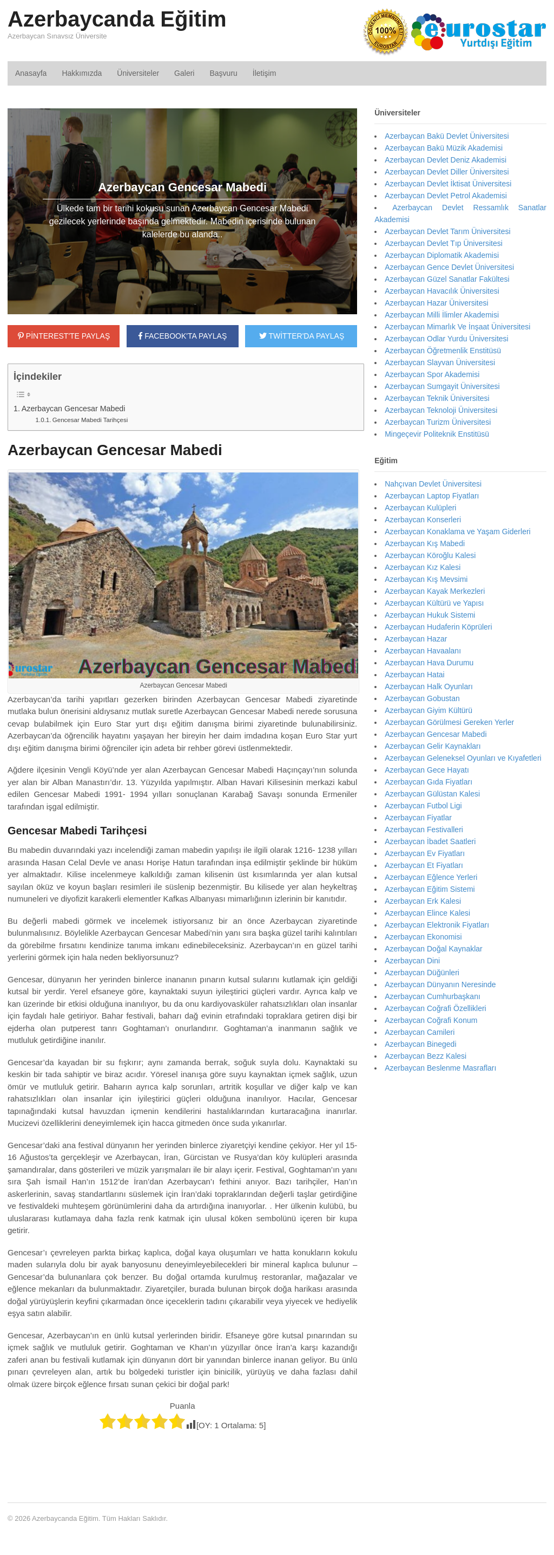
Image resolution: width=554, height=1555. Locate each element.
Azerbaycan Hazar (416, 638)
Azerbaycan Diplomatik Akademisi (442, 255)
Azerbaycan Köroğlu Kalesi (430, 555)
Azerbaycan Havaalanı (423, 650)
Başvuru (223, 73)
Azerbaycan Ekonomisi (423, 936)
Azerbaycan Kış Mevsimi (426, 579)
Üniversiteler (138, 73)
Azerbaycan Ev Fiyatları (425, 853)
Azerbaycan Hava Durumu (429, 662)
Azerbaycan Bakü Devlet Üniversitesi (447, 136)
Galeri (184, 73)
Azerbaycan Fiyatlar (418, 817)
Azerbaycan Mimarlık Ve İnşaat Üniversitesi (457, 326)
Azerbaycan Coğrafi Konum (431, 1020)
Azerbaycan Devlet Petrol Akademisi (446, 195)
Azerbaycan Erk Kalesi (423, 901)
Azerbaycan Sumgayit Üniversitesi (442, 386)
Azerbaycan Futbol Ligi (423, 805)
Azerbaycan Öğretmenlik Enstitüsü (443, 350)
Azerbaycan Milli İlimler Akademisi (442, 314)
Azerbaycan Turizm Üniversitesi (438, 422)
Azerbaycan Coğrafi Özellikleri (435, 1008)
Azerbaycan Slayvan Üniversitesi (440, 362)
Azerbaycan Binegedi (420, 1044)
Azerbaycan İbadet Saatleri (430, 841)
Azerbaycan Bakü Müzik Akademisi (444, 148)
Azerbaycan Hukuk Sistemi (430, 615)
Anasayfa (31, 73)
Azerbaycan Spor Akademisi (432, 374)
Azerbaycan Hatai (415, 674)
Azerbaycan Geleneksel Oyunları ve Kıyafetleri (463, 758)
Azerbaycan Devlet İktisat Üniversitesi (448, 183)
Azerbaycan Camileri (419, 1032)
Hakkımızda (82, 73)
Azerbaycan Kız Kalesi (422, 567)
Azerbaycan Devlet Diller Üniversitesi (447, 171)
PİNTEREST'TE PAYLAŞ (64, 336)
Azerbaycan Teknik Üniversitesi (437, 398)
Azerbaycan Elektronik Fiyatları (437, 925)
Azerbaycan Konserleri (423, 519)
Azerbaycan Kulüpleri (420, 507)
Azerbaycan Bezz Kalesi (425, 1056)
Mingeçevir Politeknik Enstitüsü (437, 434)
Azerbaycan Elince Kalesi (427, 913)
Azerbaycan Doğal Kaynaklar (434, 948)
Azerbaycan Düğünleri (422, 972)
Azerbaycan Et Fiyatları (424, 865)
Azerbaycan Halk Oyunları (429, 686)
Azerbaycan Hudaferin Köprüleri (438, 627)
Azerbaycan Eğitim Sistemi (430, 889)
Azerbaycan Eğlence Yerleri (431, 877)
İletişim (264, 73)
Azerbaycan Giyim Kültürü (428, 710)
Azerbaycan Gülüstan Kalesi (432, 793)
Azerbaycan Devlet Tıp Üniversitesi (444, 243)
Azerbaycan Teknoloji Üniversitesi (441, 410)
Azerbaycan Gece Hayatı (427, 770)
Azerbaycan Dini (412, 960)
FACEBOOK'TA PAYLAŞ (182, 336)
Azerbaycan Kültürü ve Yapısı (434, 603)
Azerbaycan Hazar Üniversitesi (436, 303)
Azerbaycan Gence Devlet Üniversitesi (449, 267)
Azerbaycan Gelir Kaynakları (432, 746)
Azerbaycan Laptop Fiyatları (432, 495)
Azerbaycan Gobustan (422, 698)
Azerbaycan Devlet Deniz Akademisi (445, 160)
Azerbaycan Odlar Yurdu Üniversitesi (447, 338)
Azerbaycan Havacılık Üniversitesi (442, 291)
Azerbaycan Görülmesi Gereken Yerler (449, 722)
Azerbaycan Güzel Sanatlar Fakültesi (447, 279)
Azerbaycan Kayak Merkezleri (435, 591)
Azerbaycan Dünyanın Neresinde (440, 984)
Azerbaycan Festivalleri (424, 829)
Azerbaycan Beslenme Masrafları (440, 1068)
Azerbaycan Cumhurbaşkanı (432, 996)
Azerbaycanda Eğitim (117, 19)
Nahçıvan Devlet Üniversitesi (433, 484)
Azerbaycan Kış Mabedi (425, 543)
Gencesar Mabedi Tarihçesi (90, 420)
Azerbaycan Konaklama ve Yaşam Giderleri (458, 531)
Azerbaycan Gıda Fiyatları (428, 782)
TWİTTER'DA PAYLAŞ (301, 336)
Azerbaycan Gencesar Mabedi (74, 408)
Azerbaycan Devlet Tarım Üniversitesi (447, 231)
